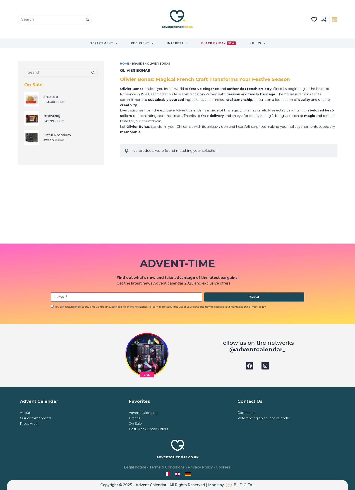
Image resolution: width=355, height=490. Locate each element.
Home (124, 63)
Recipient (143, 43)
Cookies (223, 467)
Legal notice (135, 467)
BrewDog (52, 115)
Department (104, 43)
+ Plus (258, 43)
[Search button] (87, 19)
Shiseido (50, 96)
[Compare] (323, 19)
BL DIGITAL (244, 485)
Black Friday (218, 43)
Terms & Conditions (167, 467)
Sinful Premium (57, 135)
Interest (178, 43)
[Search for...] (50, 19)
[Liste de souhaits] (314, 19)
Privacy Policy (200, 467)
